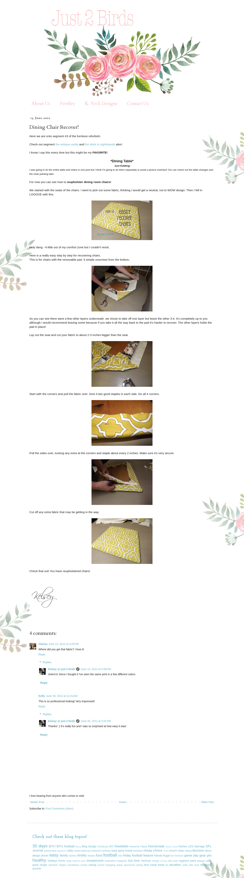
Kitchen (182, 846)
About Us (40, 103)
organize (184, 860)
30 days (39, 846)
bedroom (97, 850)
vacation (175, 865)
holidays (52, 860)
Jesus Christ (172, 846)
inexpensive (95, 860)
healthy (39, 860)
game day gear (195, 855)
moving (163, 861)
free (120, 855)
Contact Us (138, 103)
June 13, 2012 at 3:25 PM (64, 644)
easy (53, 855)
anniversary (50, 850)
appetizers (62, 851)
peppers (201, 861)
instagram (122, 861)
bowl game (118, 850)
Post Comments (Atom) (59, 808)
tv (167, 864)
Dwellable (121, 846)
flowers (91, 855)
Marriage (199, 846)
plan (209, 860)
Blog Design (89, 846)
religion (63, 865)
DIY (111, 846)
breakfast (138, 850)
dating (188, 850)
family (64, 855)
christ (166, 851)
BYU (52, 846)
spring (139, 865)
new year (173, 861)
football (110, 855)
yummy (36, 868)
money (155, 861)
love (137, 860)
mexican (146, 860)
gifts (209, 855)
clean (181, 850)
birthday (106, 850)
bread (128, 850)
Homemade (156, 846)
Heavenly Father (138, 846)
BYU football (66, 846)
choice (157, 850)
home (62, 860)
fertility (82, 855)
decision (198, 850)
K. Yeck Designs (101, 103)
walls (185, 865)
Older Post (207, 802)
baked (77, 850)
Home (122, 802)
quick (35, 864)
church (173, 850)
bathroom (86, 850)
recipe (43, 864)
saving (92, 864)
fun (172, 855)
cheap (148, 850)
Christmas (102, 846)
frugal (166, 855)
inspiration (110, 861)
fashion (73, 855)
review (83, 865)
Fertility (67, 103)
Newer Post (37, 802)
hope (68, 861)
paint (193, 860)
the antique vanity (67, 144)
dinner (45, 855)
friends (158, 855)
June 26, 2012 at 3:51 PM (96, 721)
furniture (179, 855)
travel (153, 864)
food (99, 855)
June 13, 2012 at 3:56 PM (96, 669)
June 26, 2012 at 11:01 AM (61, 695)
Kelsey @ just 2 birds (61, 669)
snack (119, 865)
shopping (110, 865)
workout (206, 865)
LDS (190, 846)
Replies (47, 662)
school (100, 865)
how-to (76, 861)
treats (161, 864)
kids (130, 860)
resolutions (73, 865)
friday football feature (138, 855)
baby (70, 850)
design (36, 855)
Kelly (42, 695)
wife (191, 865)
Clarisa (43, 644)
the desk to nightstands (100, 144)
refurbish (53, 865)
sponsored (129, 865)
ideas (83, 861)
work (196, 865)
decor (208, 850)
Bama (78, 846)
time (146, 864)
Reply (42, 654)
